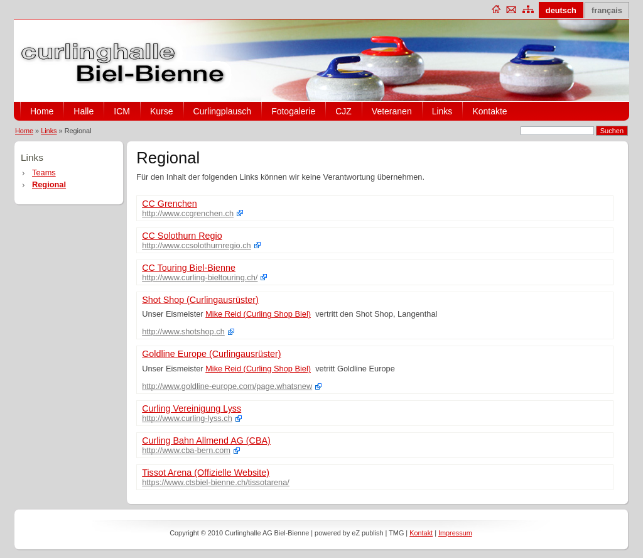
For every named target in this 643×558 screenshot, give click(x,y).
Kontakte (489, 111)
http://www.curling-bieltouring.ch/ (199, 277)
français (607, 10)
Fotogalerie (293, 111)
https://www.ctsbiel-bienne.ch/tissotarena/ (215, 482)
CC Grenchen (169, 204)
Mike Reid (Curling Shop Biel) (258, 314)
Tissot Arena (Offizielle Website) (205, 473)
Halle (83, 111)
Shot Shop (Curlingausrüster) (200, 300)
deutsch (561, 10)
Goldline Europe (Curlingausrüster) (211, 354)
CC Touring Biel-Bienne (188, 268)
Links (442, 111)
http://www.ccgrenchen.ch (188, 213)
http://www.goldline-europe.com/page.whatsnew (227, 386)
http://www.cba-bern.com (186, 450)
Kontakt (421, 533)
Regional (49, 184)
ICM (122, 111)
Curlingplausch (222, 111)
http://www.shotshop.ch (183, 331)
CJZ (343, 111)
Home (41, 111)
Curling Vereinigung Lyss (191, 408)
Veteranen (392, 111)
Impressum (455, 533)
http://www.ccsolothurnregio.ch (196, 245)
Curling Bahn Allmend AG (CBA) (206, 440)
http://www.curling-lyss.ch (187, 418)
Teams (44, 172)
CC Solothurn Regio (182, 236)
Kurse (161, 111)
